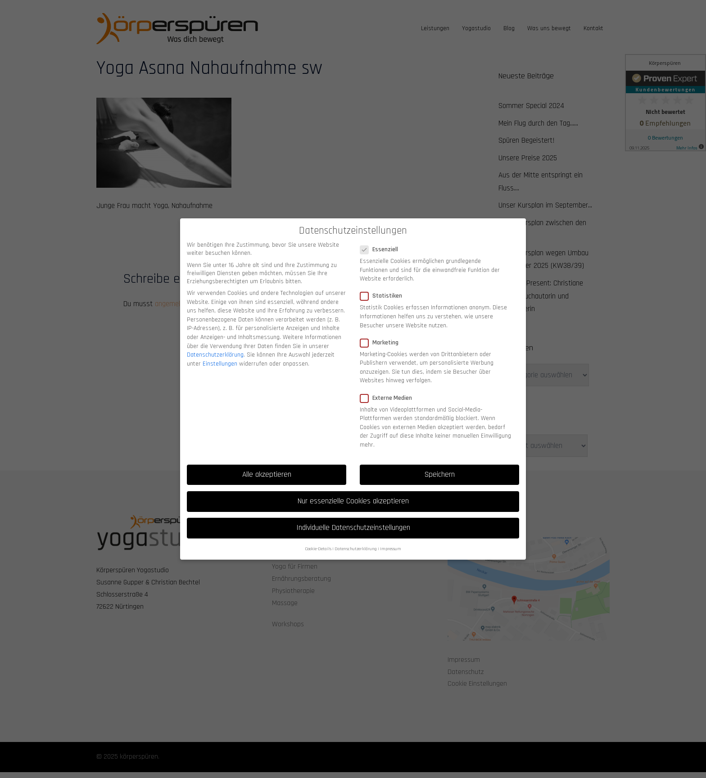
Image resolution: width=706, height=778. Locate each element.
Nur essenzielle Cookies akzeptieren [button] (353, 494)
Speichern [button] (440, 467)
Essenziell (382, 243)
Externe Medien (389, 391)
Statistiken (384, 289)
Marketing (382, 335)
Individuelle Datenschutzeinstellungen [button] (353, 521)
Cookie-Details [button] (318, 542)
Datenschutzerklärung (215, 348)
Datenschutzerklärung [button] (356, 542)
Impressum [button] (390, 542)
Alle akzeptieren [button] (266, 467)
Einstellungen (220, 357)
